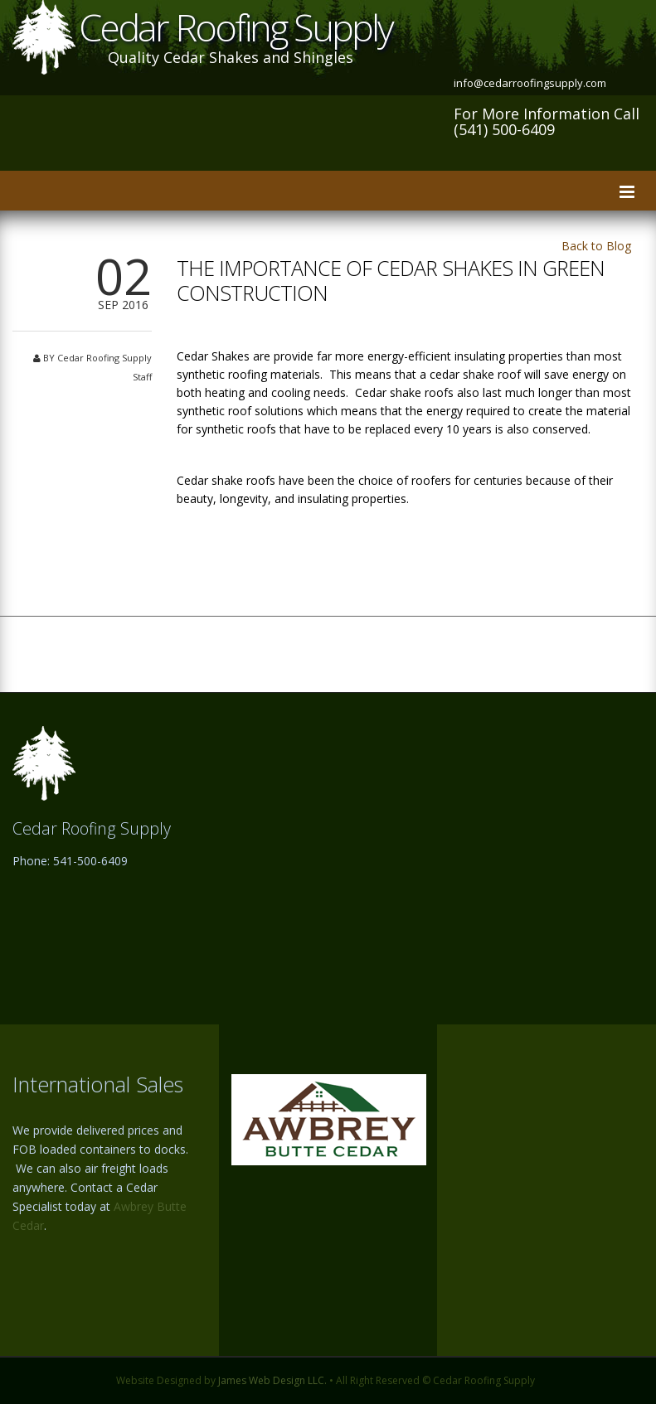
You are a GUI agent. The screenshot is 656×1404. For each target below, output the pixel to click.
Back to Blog (596, 246)
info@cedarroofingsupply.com (530, 82)
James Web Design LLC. (272, 1380)
